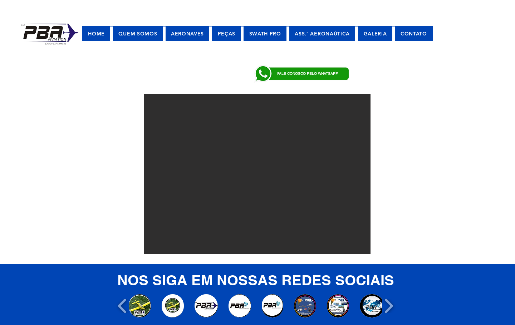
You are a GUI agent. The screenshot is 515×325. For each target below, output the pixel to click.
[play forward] (389, 306)
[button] (257, 174)
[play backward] (122, 306)
